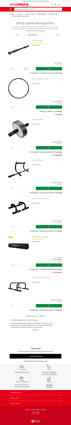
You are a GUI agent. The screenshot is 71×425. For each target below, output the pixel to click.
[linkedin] (37, 413)
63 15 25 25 (53, 374)
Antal (25, 69)
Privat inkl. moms (42, 361)
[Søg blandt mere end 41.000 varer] (36, 9)
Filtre (17, 35)
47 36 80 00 (52, 372)
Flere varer (19, 14)
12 (38, 316)
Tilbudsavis (49, 385)
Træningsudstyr (41, 14)
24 (41, 316)
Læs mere (41, 31)
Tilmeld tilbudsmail (35, 356)
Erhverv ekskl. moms (30, 361)
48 (43, 316)
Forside (12, 14)
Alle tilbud (49, 387)
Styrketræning (53, 14)
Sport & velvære (29, 14)
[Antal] (25, 107)
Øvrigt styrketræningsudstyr (20, 16)
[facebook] (33, 413)
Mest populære (32, 35)
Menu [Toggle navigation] (10, 9)
